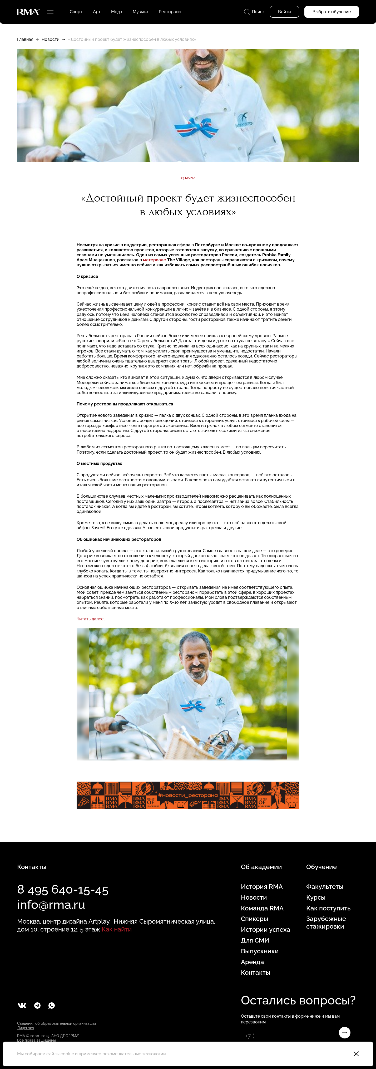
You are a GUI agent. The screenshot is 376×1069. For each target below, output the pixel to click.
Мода (116, 11)
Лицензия (25, 1028)
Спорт (76, 11)
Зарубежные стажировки (326, 922)
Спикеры (254, 919)
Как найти (117, 929)
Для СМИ (255, 940)
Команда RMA (262, 908)
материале (154, 259)
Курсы (316, 897)
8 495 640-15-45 (62, 889)
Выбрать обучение (332, 11)
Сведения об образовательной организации (56, 1023)
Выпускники (260, 951)
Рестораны (170, 11)
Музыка (140, 11)
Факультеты (325, 886)
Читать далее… (91, 618)
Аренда (252, 962)
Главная (25, 39)
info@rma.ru (51, 905)
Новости (51, 39)
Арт (97, 11)
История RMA (262, 886)
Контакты (255, 972)
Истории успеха (265, 929)
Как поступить (328, 908)
